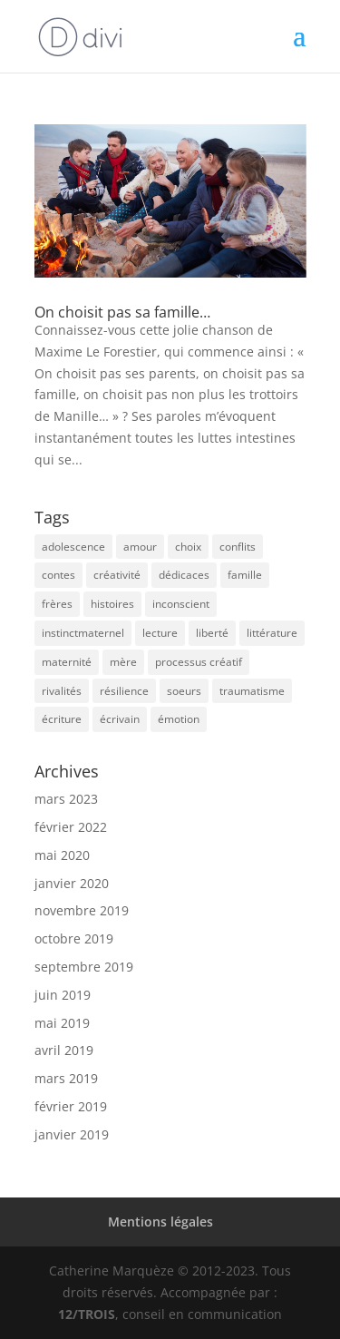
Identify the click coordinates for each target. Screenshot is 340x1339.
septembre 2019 (83, 966)
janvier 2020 (71, 883)
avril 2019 (63, 1050)
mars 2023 (66, 798)
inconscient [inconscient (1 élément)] (180, 603)
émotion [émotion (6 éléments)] (178, 719)
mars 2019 (66, 1078)
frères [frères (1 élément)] (57, 603)
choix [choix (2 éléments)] (188, 546)
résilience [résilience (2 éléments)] (124, 691)
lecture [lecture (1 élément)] (160, 632)
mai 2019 (62, 1022)
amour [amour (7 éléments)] (140, 546)
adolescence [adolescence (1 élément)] (73, 546)
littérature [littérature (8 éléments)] (272, 632)
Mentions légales (160, 1221)
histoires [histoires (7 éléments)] (112, 603)
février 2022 (70, 827)
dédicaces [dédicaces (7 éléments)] (184, 574)
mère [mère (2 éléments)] (123, 662)
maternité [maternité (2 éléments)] (67, 662)
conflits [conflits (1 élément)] (237, 546)
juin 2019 (62, 994)
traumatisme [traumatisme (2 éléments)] (252, 691)
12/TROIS (86, 1314)
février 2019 (70, 1106)
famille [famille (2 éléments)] (245, 574)
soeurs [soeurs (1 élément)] (184, 691)
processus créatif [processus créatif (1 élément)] (198, 662)
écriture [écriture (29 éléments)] (62, 719)
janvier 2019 (71, 1134)
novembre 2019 (81, 910)
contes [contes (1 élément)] (58, 574)
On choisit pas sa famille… (122, 312)
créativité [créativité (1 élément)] (117, 574)
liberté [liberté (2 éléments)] (212, 632)
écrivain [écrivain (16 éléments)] (120, 719)
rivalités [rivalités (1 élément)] (62, 691)
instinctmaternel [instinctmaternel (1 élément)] (83, 632)
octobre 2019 (73, 938)
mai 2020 (62, 855)
